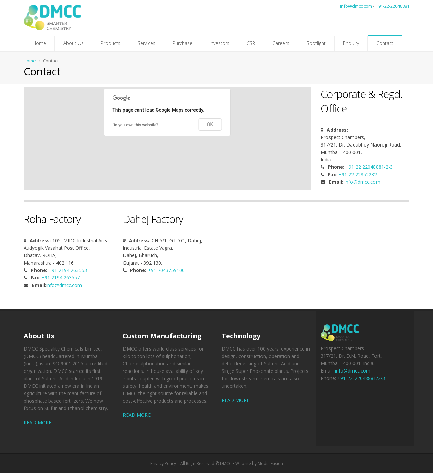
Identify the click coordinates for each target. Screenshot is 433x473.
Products (110, 43)
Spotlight (316, 43)
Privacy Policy (163, 463)
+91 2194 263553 (68, 270)
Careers (280, 43)
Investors (219, 43)
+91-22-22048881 (392, 6)
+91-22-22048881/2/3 (361, 378)
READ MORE (37, 422)
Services (146, 43)
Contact (384, 43)
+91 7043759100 (166, 270)
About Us (73, 43)
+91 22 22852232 (358, 174)
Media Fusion (270, 463)
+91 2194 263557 (61, 277)
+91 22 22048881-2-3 (369, 167)
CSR (251, 43)
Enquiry (351, 43)
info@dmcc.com (356, 6)
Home (39, 43)
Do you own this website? (135, 124)
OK (210, 124)
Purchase (182, 43)
